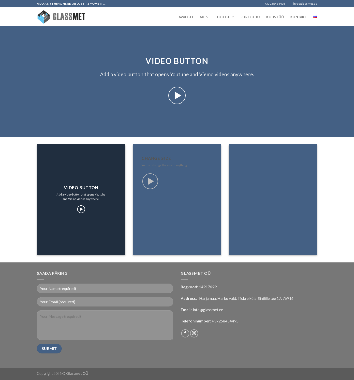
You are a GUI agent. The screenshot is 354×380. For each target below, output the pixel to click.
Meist (205, 17)
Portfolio (250, 17)
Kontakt (298, 17)
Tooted (225, 17)
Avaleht (186, 17)
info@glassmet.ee (208, 309)
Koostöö (275, 17)
